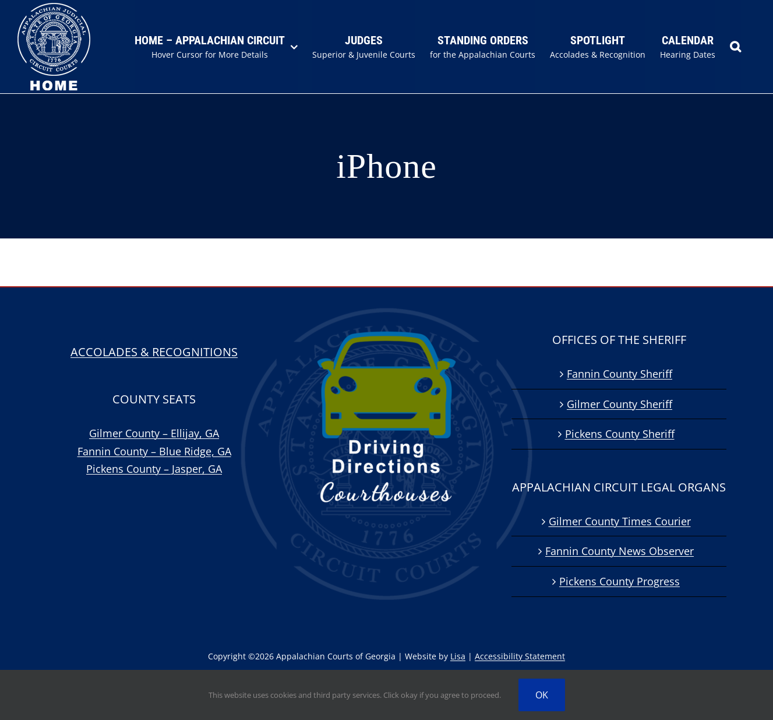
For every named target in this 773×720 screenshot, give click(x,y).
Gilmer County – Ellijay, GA (154, 433)
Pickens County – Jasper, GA (154, 469)
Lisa (457, 656)
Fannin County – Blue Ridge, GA (154, 451)
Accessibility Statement (520, 656)
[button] (735, 46)
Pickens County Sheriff (620, 434)
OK (541, 695)
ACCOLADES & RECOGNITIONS (154, 352)
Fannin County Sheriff (619, 374)
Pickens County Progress (619, 581)
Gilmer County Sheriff (619, 404)
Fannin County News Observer (619, 551)
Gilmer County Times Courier (620, 521)
